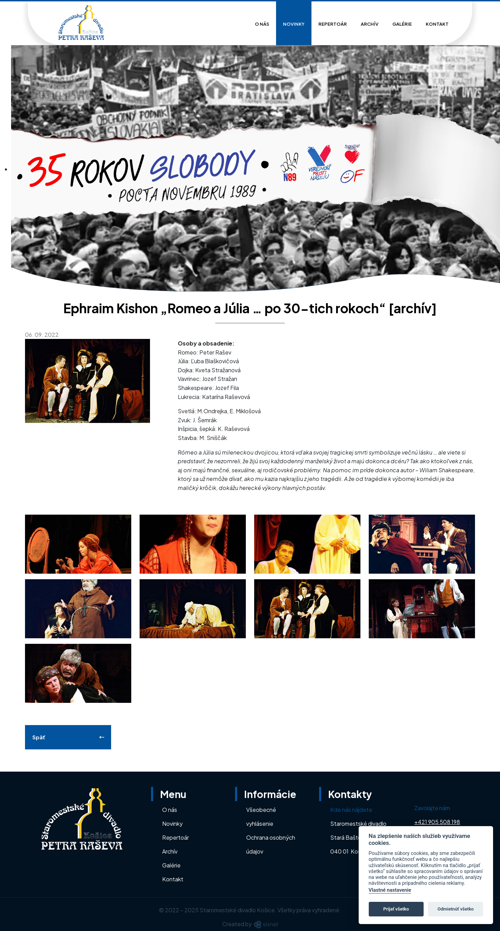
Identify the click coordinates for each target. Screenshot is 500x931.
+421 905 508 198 (437, 821)
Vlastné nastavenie (390, 890)
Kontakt (437, 24)
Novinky (294, 24)
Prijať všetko (396, 909)
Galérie (402, 24)
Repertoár (332, 24)
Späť (38, 737)
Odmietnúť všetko (456, 909)
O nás (262, 24)
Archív (369, 24)
